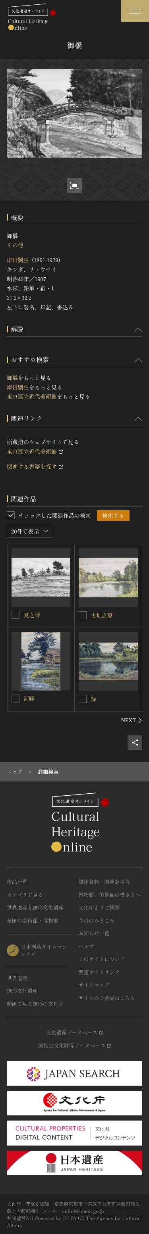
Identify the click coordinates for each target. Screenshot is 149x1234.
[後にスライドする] (131, 720)
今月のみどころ (97, 920)
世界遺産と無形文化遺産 (35, 907)
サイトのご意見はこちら (107, 998)
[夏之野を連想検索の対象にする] (15, 615)
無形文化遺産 (22, 990)
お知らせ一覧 (94, 933)
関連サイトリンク (99, 972)
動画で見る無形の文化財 (35, 1004)
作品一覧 (17, 881)
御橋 (12, 378)
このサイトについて (102, 959)
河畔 (29, 698)
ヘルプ (86, 946)
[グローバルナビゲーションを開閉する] (135, 11)
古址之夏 (102, 615)
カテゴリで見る (25, 894)
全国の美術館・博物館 (32, 920)
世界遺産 (17, 978)
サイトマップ (94, 984)
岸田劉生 (18, 260)
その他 (15, 245)
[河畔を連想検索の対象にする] (15, 698)
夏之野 (31, 615)
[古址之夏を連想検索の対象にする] (83, 615)
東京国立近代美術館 (32, 396)
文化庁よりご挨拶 (99, 907)
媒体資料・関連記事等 (104, 881)
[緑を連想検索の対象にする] (83, 699)
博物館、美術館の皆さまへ (110, 894)
